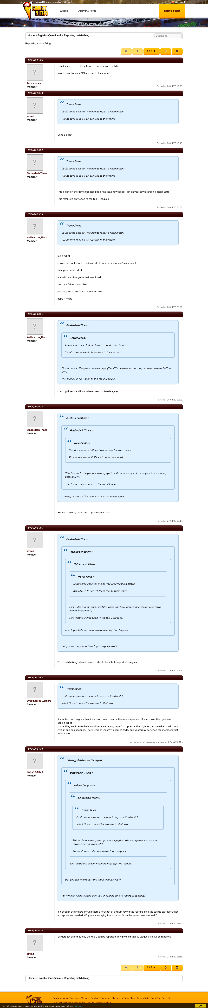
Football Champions (100, 998)
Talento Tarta (143, 998)
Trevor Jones (34, 83)
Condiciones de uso (75, 1002)
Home (31, 35)
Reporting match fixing (76, 35)
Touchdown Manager (80, 998)
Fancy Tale (155, 998)
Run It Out (166, 998)
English (41, 35)
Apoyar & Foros (87, 11)
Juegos (64, 11)
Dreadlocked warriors (39, 701)
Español (177, 2)
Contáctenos (59, 1002)
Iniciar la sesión (172, 11)
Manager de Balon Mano (123, 998)
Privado (90, 1002)
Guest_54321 (35, 772)
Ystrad (30, 116)
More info (78, 1006)
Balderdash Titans (37, 173)
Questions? (54, 35)
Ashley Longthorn (37, 237)
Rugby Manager (60, 998)
